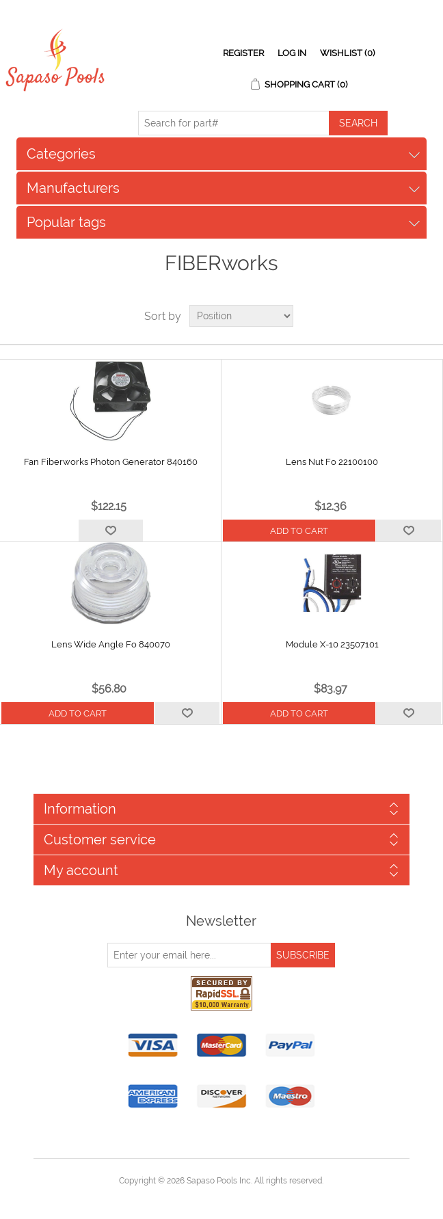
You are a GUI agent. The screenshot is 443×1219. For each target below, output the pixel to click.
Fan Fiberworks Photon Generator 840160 (111, 462)
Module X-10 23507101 (332, 644)
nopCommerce (245, 1197)
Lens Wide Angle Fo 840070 (110, 644)
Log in (292, 53)
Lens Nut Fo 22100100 (332, 462)
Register (243, 53)
